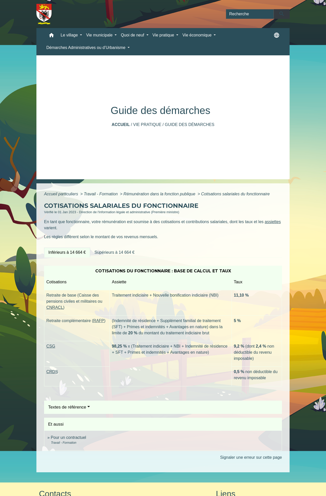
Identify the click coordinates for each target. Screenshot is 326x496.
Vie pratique (147, 124)
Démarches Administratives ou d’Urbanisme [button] (86, 47)
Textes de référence (67, 407)
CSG (50, 346)
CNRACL (54, 307)
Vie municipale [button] (100, 35)
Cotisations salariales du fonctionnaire (235, 194)
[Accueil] (44, 14)
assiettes (273, 222)
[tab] (67, 252)
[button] (51, 36)
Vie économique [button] (197, 35)
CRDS (52, 372)
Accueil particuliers (61, 194)
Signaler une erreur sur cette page (251, 457)
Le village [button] (70, 35)
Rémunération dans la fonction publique (160, 194)
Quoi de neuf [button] (133, 35)
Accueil (121, 124)
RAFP (98, 321)
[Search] (250, 14)
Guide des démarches (189, 124)
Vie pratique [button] (164, 35)
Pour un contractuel (68, 437)
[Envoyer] (282, 14)
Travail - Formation (101, 194)
